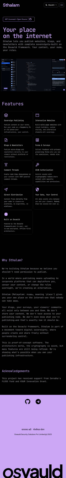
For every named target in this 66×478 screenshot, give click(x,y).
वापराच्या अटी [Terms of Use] (26, 429)
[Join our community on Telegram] (38, 401)
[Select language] (51, 5)
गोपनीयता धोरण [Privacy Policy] (38, 429)
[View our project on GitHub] (28, 401)
